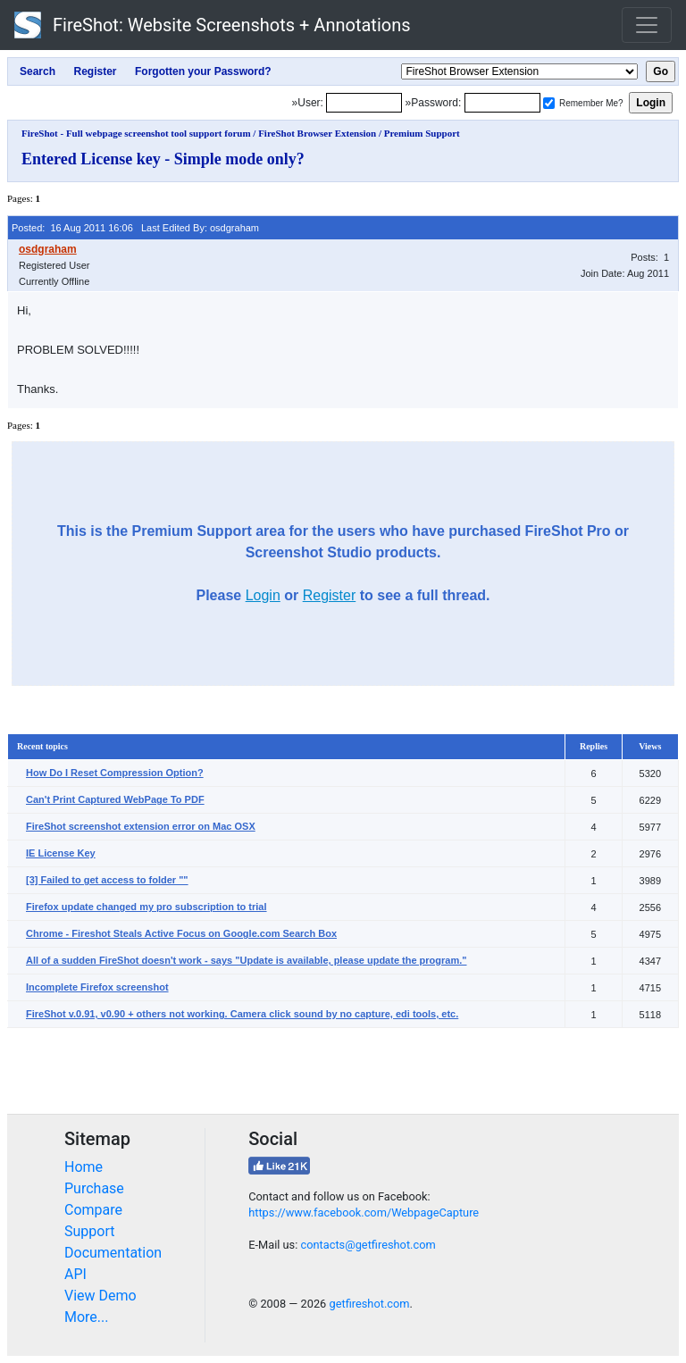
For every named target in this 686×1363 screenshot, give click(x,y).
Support (89, 1231)
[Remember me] (549, 103)
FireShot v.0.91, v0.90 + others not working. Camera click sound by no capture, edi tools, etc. (242, 1013)
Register (329, 595)
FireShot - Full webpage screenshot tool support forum (136, 133)
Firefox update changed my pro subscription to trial (146, 906)
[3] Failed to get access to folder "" (107, 879)
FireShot (212, 25)
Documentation (113, 1252)
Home (83, 1166)
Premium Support (422, 133)
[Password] (502, 103)
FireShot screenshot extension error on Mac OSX (140, 826)
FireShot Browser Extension (317, 133)
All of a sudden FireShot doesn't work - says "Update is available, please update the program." (246, 960)
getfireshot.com (369, 1303)
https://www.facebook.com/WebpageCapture (363, 1212)
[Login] (364, 103)
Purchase (94, 1188)
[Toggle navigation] (647, 25)
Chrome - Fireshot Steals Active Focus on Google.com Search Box (181, 933)
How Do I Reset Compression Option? (115, 772)
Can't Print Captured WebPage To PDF (115, 799)
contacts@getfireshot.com (367, 1244)
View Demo (100, 1295)
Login (263, 595)
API (75, 1274)
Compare (93, 1209)
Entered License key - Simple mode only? (163, 159)
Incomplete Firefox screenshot (97, 987)
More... (86, 1317)
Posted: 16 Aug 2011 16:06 (72, 227)
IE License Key (61, 853)
